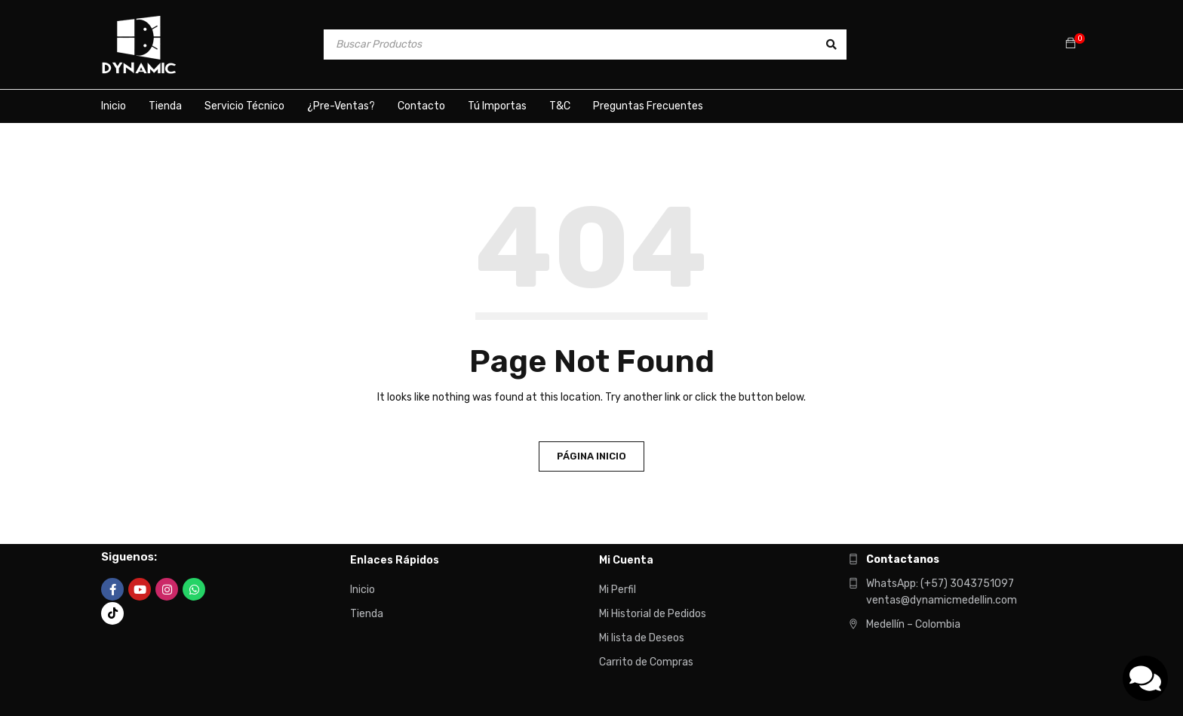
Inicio (362, 589)
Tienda (366, 613)
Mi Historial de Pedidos (652, 613)
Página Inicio (591, 456)
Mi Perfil (617, 589)
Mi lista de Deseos (641, 637)
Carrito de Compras (646, 662)
